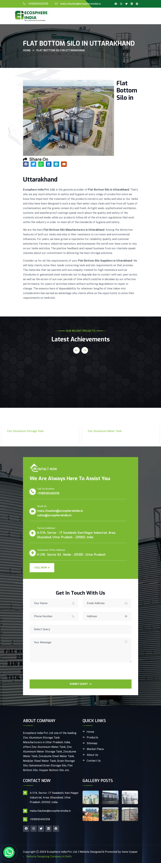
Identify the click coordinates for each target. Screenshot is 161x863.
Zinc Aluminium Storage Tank (32, 436)
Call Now (41, 567)
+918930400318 (38, 3)
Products (92, 737)
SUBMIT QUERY (81, 684)
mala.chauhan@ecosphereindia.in (80, 3)
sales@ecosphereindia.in (54, 515)
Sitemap (92, 743)
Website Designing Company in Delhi (48, 856)
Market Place (95, 749)
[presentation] (55, 673)
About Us (92, 754)
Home (27, 50)
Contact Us (94, 760)
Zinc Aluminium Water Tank (111, 436)
